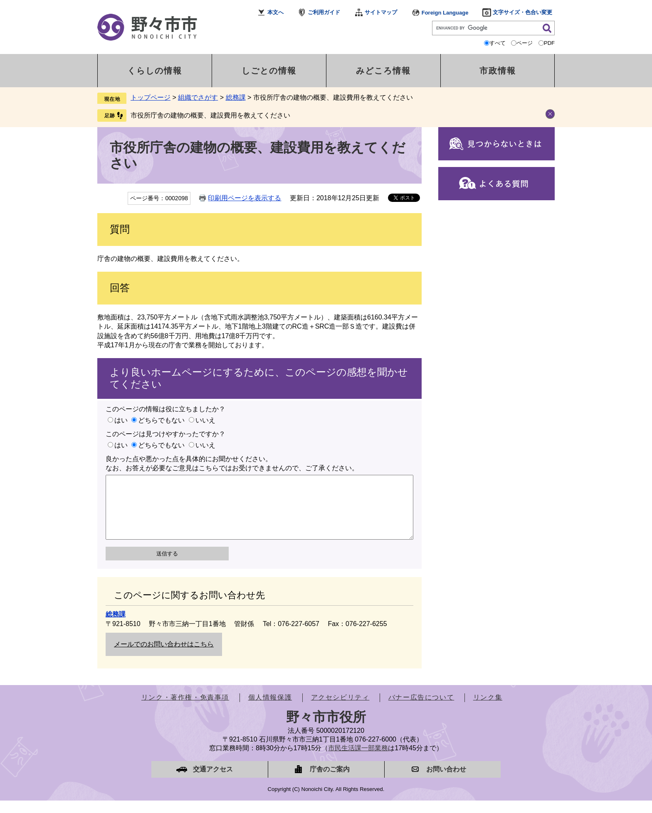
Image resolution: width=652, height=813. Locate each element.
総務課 (236, 97)
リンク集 (487, 709)
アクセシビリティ (340, 709)
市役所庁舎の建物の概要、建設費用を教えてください (210, 115)
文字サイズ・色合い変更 (522, 12)
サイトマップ (381, 12)
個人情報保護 (270, 709)
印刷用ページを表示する (244, 197)
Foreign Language (445, 13)
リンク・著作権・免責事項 (185, 709)
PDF (549, 43)
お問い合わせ (446, 781)
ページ (524, 43)
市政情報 (497, 70)
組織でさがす (198, 97)
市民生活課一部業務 (358, 760)
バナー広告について (421, 709)
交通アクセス (213, 781)
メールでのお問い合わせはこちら (164, 656)
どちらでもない (161, 420)
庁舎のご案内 (330, 781)
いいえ (205, 420)
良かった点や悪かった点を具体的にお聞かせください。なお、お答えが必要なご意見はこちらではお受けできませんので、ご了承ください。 (232, 463)
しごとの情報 (269, 70)
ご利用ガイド (324, 12)
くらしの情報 (154, 70)
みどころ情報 (383, 70)
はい (121, 420)
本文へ (275, 12)
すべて (497, 43)
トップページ (150, 97)
